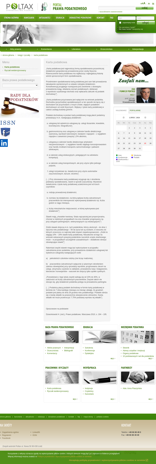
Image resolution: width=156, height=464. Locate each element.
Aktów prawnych (54, 348)
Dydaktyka (89, 353)
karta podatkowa (41, 55)
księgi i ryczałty (24, 55)
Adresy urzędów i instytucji (134, 351)
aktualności (30, 417)
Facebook (6, 438)
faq (79, 417)
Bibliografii (68, 351)
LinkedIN (36, 432)
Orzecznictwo (106, 49)
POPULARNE (135, 110)
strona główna (8, 55)
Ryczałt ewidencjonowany (15, 70)
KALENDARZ (121, 110)
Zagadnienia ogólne (10, 432)
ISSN (34, 435)
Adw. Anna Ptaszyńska (132, 388)
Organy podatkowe (131, 353)
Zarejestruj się (137, 29)
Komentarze (46, 49)
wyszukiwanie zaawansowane (111, 12)
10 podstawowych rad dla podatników (138, 356)
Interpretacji (69, 348)
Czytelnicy (89, 391)
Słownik (126, 348)
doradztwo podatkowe (56, 417)
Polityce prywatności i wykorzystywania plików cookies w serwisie (64, 456)
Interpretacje (138, 49)
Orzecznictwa (52, 351)
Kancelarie (89, 394)
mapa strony (88, 417)
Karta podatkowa (12, 67)
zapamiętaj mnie (128, 22)
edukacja (41, 417)
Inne (120, 155)
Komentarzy (52, 353)
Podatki (136, 157)
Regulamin (6, 435)
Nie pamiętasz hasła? (127, 27)
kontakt (71, 417)
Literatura (76, 49)
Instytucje (89, 388)
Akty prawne (15, 49)
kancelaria (18, 417)
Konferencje (122, 157)
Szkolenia (137, 155)
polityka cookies (103, 417)
